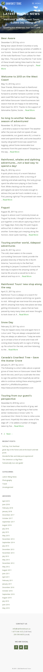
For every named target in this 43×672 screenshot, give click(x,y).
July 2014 (5, 546)
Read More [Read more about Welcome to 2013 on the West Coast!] (30, 110)
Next (9, 434)
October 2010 (7, 591)
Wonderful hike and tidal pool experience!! (17, 456)
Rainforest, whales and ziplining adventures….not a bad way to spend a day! (20, 162)
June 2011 (6, 573)
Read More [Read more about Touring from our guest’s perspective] (19, 426)
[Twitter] (21, 647)
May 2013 (6, 560)
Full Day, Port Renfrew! (10, 446)
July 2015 (5, 532)
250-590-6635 (19, 634)
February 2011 (7, 580)
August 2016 (7, 525)
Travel (4, 484)
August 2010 (7, 598)
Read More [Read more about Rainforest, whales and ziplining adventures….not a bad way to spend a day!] (7, 199)
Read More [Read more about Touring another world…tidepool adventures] (26, 276)
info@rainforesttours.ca (21, 629)
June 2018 (6, 504)
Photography (7, 480)
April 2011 (6, 577)
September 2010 (8, 594)
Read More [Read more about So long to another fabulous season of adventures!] (14, 152)
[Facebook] (16, 647)
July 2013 (5, 556)
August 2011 (7, 570)
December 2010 (8, 587)
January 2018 (7, 511)
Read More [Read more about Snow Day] (13, 349)
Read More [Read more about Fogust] (33, 235)
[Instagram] (26, 647)
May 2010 (6, 608)
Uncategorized (7, 487)
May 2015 (6, 535)
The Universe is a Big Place (12, 459)
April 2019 (6, 501)
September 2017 (8, 522)
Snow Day (7, 322)
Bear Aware (8, 38)
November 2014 (8, 539)
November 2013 (8, 553)
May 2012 (6, 567)
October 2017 (7, 518)
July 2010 (5, 601)
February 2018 (7, 508)
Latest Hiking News (9, 477)
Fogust (5, 207)
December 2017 (8, 515)
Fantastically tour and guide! (12, 463)
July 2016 (5, 529)
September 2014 (8, 542)
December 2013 (8, 549)
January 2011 (7, 584)
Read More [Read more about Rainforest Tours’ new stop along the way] (24, 314)
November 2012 (8, 563)
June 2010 (6, 605)
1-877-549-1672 (17, 632)
